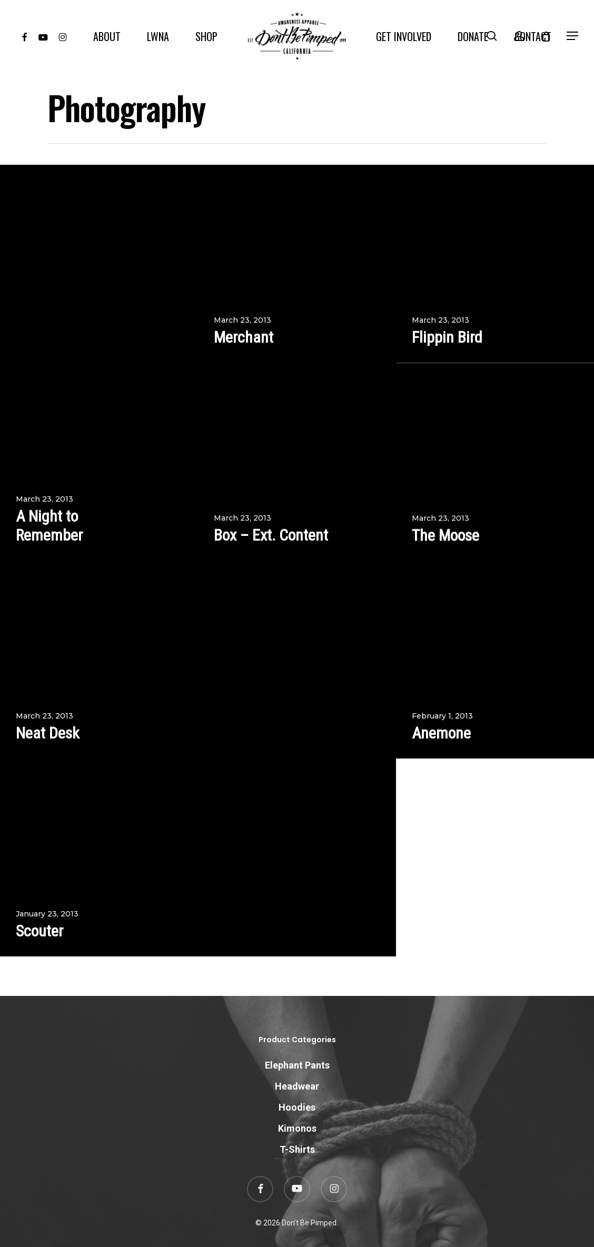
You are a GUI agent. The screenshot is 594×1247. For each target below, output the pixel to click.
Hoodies (297, 1107)
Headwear (297, 1086)
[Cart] (546, 36)
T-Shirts (297, 1149)
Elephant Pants (297, 1065)
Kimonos (297, 1128)
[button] (573, 36)
